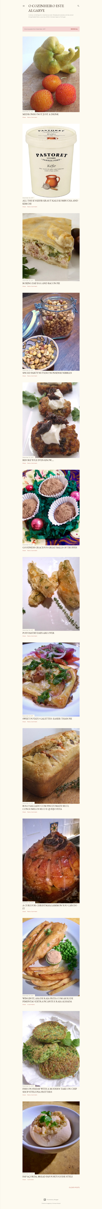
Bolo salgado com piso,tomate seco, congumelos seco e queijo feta (46, 807)
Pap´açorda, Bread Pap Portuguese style (48, 1176)
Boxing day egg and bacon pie (41, 283)
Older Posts (74, 1187)
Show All (74, 29)
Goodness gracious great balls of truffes (50, 547)
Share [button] (24, 117)
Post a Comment (32, 117)
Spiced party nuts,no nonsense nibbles (47, 372)
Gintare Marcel (56, 1203)
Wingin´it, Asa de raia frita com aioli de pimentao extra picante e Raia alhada (48, 1000)
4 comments (31, 1004)
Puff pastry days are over (38, 632)
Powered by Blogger (51, 1199)
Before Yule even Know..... (38, 460)
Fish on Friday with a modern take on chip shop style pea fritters (50, 1090)
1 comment (30, 1179)
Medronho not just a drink (41, 114)
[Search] (78, 5)
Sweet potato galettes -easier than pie (47, 718)
